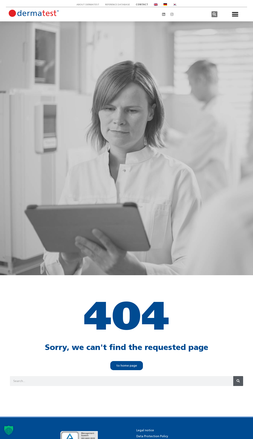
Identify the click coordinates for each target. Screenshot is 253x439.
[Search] (238, 381)
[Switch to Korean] (174, 4)
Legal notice (145, 430)
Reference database (117, 4)
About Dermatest (87, 4)
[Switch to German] (165, 4)
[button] (214, 14)
